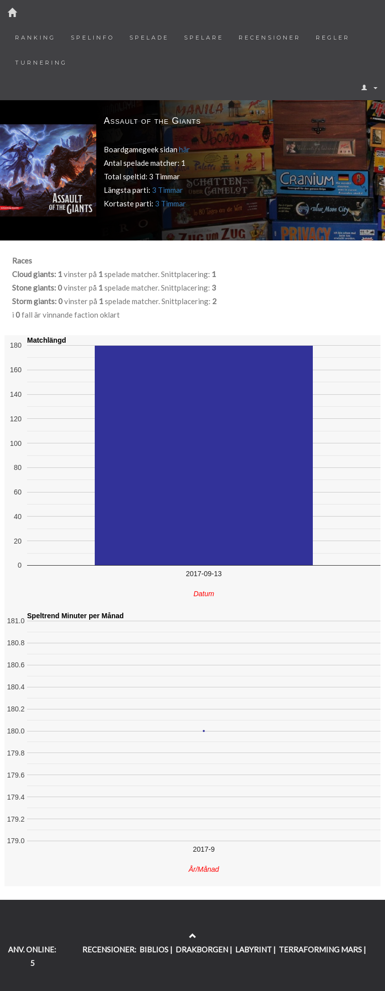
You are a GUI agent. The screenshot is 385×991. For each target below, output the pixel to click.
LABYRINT (253, 949)
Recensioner (270, 37)
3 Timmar (167, 189)
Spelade (149, 37)
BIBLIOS (153, 949)
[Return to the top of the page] (193, 935)
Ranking (35, 37)
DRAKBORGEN (201, 949)
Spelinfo (92, 37)
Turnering (41, 62)
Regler (333, 37)
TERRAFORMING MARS (320, 949)
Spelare (204, 37)
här (184, 149)
